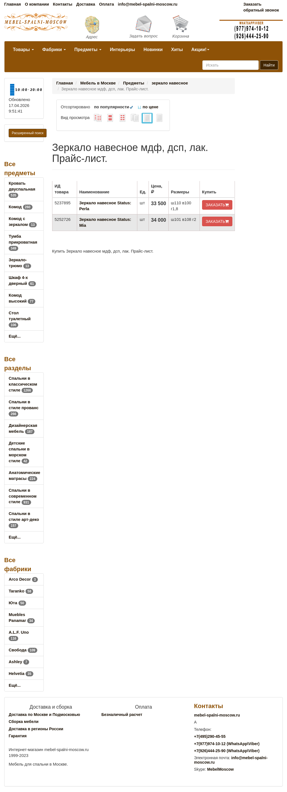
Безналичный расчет (121, 714)
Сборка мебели (23, 721)
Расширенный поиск (27, 133)
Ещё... (15, 336)
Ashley (19, 662)
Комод (21, 207)
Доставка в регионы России (36, 729)
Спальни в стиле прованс (23, 408)
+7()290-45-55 (209, 736)
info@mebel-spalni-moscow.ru (147, 4)
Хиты (177, 49)
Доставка (85, 4)
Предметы (87, 49)
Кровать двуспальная (22, 189)
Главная (12, 4)
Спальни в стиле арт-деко (24, 519)
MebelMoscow (220, 769)
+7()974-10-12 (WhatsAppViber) (227, 743)
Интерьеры (122, 49)
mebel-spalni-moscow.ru (217, 715)
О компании (37, 4)
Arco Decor (23, 579)
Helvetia (21, 673)
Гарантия (18, 736)
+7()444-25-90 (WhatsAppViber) (227, 750)
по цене (147, 107)
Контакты (62, 4)
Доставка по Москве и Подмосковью (44, 714)
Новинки (153, 49)
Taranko (21, 591)
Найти (269, 65)
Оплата (106, 4)
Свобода (23, 650)
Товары (23, 49)
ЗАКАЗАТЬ (217, 205)
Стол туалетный (20, 319)
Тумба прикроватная (23, 242)
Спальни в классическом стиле (23, 384)
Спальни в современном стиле (22, 496)
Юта (17, 603)
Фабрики (54, 49)
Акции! (200, 49)
